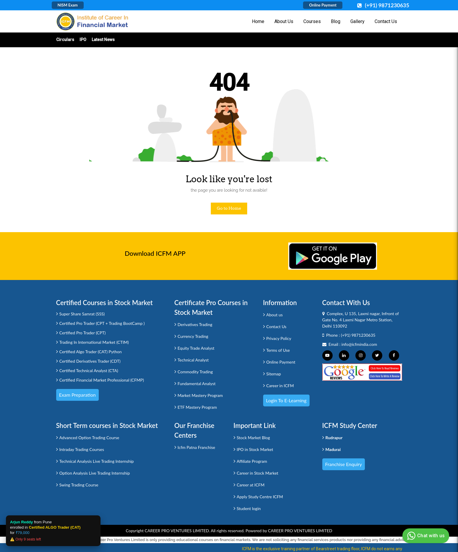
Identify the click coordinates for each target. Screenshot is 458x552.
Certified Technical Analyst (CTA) (88, 370)
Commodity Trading (195, 371)
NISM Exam (68, 5)
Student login (249, 508)
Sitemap (273, 373)
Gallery (357, 21)
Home (258, 21)
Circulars (65, 39)
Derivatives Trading (195, 324)
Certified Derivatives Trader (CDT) (90, 361)
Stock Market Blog (253, 437)
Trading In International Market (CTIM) (94, 342)
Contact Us (386, 21)
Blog (335, 21)
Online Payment (322, 5)
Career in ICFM (280, 385)
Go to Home (229, 208)
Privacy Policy (278, 338)
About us (274, 314)
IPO (83, 39)
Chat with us (425, 536)
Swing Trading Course (78, 484)
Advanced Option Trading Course (89, 437)
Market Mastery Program (200, 395)
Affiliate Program (252, 461)
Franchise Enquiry (343, 464)
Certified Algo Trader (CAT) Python (90, 351)
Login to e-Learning (286, 400)
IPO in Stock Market (255, 449)
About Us (283, 21)
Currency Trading (193, 336)
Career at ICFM (251, 484)
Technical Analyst (193, 359)
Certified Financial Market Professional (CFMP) (101, 379)
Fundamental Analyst (197, 383)
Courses (312, 21)
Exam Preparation (77, 395)
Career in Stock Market (258, 473)
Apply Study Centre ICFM (260, 496)
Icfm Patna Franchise (196, 447)
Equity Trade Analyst (196, 348)
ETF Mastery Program (197, 407)
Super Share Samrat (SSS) (82, 313)
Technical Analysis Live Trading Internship (96, 461)
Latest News (103, 39)
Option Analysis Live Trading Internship (94, 473)
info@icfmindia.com (359, 344)
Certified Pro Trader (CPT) (82, 332)
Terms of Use (278, 350)
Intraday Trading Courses (81, 449)
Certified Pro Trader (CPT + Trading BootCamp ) (102, 323)
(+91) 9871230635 (358, 335)
